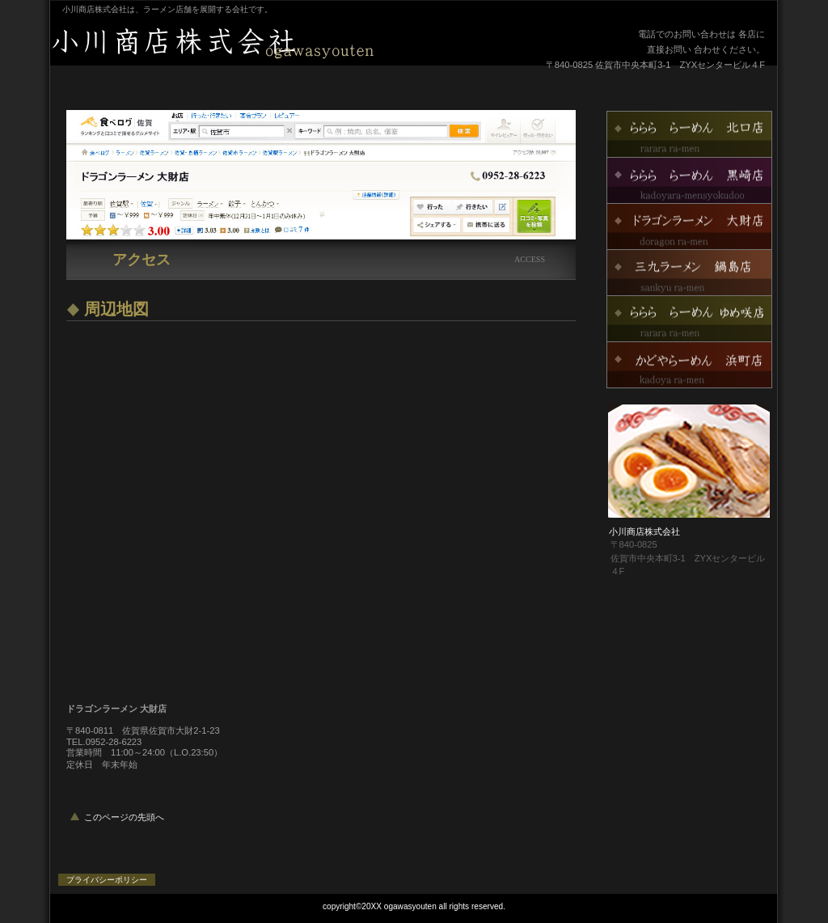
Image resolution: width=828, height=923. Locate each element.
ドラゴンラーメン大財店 (689, 226)
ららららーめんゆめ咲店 (689, 318)
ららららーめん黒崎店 (689, 180)
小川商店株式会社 (252, 43)
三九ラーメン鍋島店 (689, 272)
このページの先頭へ (124, 817)
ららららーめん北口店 (689, 134)
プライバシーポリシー (106, 879)
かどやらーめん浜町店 (689, 364)
